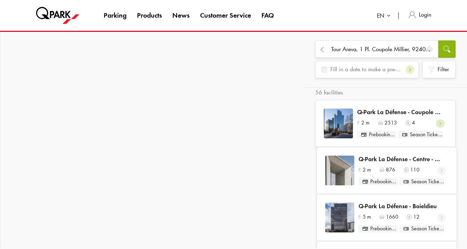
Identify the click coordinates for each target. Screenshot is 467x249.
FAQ (267, 15)
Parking (115, 15)
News (181, 15)
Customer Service (225, 15)
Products (149, 15)
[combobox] (385, 16)
